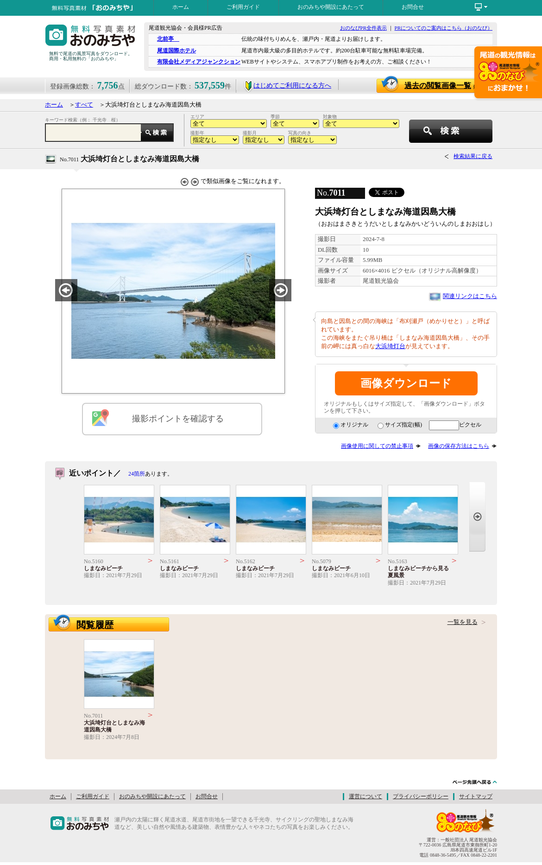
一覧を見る (462, 622)
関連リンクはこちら (470, 296)
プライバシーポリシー (420, 796)
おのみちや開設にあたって (330, 7)
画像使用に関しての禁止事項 (377, 446)
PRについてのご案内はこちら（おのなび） (443, 28)
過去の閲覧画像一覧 (442, 85)
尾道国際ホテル (176, 50)
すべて (84, 105)
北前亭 (168, 39)
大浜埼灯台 (390, 346)
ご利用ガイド (243, 7)
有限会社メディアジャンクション (198, 61)
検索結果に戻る (473, 156)
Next (477, 517)
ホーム (180, 7)
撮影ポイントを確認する (178, 418)
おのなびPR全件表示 (363, 28)
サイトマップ (475, 796)
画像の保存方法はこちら (458, 446)
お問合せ (413, 7)
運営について (365, 796)
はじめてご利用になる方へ (287, 85)
